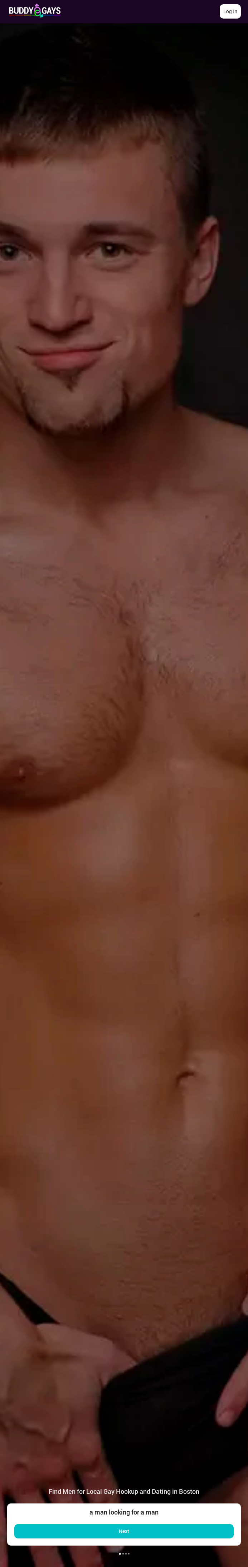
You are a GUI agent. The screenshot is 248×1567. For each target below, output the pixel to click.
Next (124, 1531)
